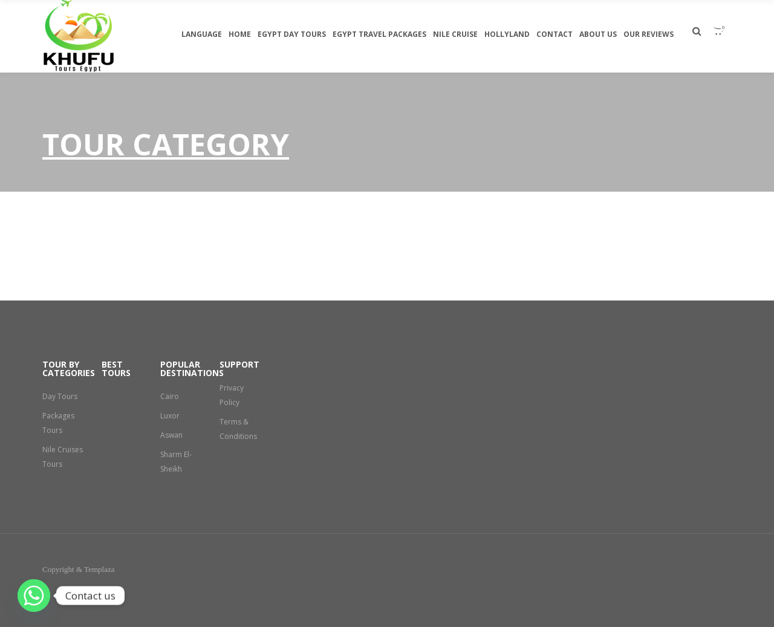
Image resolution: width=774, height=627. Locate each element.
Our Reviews (648, 34)
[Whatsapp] (34, 595)
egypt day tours (292, 34)
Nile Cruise (455, 34)
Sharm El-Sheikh (176, 461)
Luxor (170, 416)
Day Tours (59, 396)
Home (240, 34)
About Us (598, 34)
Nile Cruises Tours (55, 464)
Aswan (171, 435)
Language (201, 34)
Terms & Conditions (238, 429)
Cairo (169, 396)
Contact (554, 34)
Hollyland (507, 34)
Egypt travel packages (379, 34)
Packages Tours (58, 423)
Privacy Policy (232, 395)
